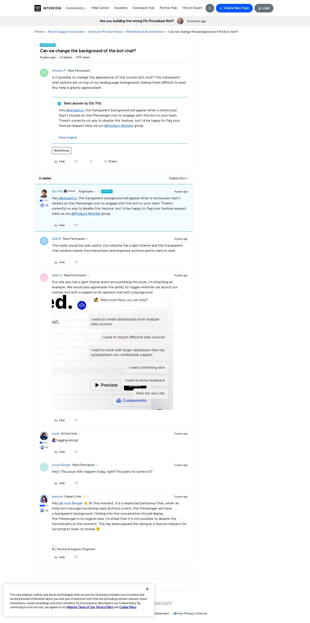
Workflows (61, 151)
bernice (57, 497)
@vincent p (75, 110)
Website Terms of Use (80, 607)
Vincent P (59, 71)
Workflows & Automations (145, 32)
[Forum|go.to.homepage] (47, 8)
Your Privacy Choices (189, 613)
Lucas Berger (61, 465)
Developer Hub (144, 8)
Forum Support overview (66, 32)
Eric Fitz (57, 191)
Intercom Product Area (105, 32)
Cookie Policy (127, 607)
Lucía (55, 434)
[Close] (147, 589)
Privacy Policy (104, 607)
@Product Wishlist (118, 126)
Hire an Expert (192, 8)
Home (39, 32)
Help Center (100, 8)
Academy (120, 8)
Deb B (56, 239)
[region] (78, 600)
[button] (234, 8)
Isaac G (57, 275)
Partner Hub (168, 8)
